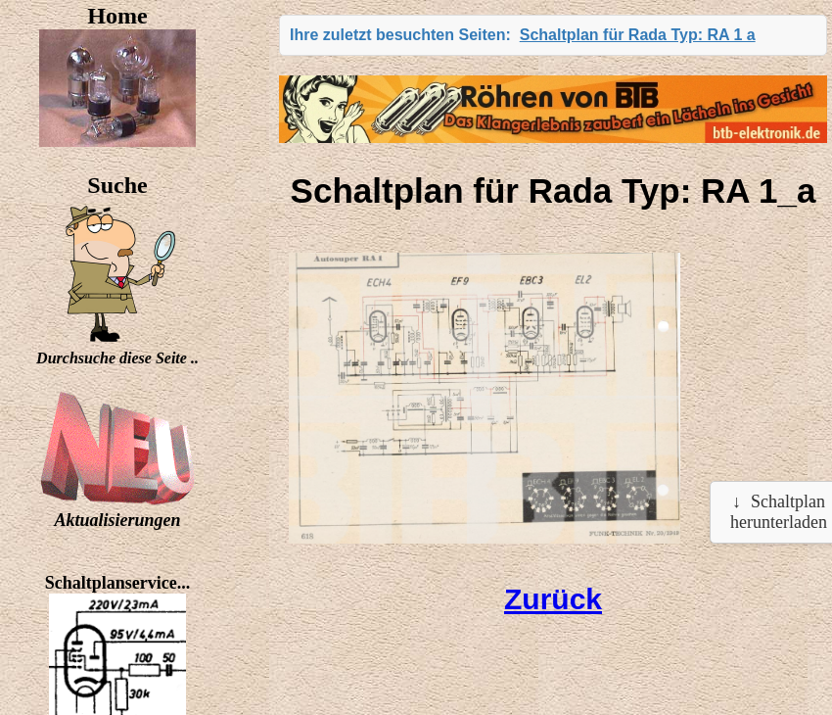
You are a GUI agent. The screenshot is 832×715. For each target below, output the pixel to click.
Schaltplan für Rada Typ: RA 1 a (638, 34)
